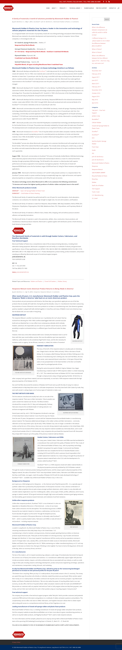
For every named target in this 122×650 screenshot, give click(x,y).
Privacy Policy (16, 642)
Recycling (94, 179)
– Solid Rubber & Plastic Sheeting (26, 193)
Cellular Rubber (96, 122)
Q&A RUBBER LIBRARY (98, 172)
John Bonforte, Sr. (19, 22)
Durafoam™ (37, 22)
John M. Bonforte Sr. (47, 22)
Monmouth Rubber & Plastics (61, 22)
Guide (94, 150)
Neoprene (37, 292)
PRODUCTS (62, 8)
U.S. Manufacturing (97, 195)
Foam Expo (95, 147)
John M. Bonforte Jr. (98, 156)
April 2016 (95, 103)
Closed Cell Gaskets (50, 281)
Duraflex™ (95, 131)
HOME (48, 8)
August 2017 (95, 77)
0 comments (75, 22)
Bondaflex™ (35, 131)
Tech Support (96, 189)
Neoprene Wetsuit (46, 292)
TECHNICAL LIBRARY (74, 8)
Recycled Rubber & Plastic (99, 176)
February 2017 (96, 87)
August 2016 (95, 96)
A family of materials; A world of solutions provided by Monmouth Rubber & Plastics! (45, 19)
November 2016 (97, 90)
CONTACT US (112, 8)
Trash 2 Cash (96, 192)
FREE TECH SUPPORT (101, 8)
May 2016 (95, 99)
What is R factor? (97, 49)
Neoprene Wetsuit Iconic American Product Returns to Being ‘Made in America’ (43, 289)
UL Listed (94, 198)
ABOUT (54, 8)
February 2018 (96, 74)
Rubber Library (62, 281)
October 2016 (96, 93)
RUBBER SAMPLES (89, 8)
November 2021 (97, 71)
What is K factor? (97, 52)
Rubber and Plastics (36, 281)
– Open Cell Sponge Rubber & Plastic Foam (28, 191)
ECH (93, 138)
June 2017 (95, 80)
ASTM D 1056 (96, 116)
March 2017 (95, 83)
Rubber (94, 182)
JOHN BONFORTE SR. (20, 272)
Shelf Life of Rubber (98, 185)
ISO (93, 153)
